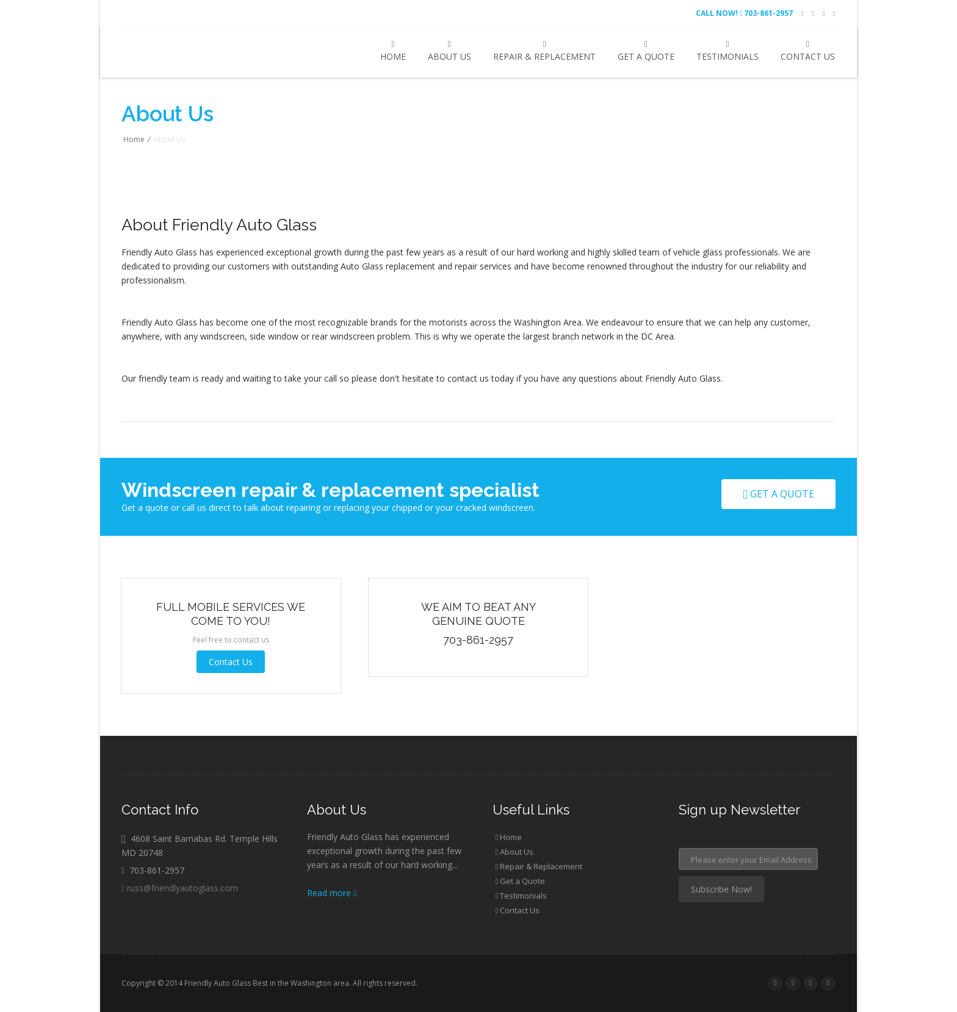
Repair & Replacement (544, 51)
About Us (449, 51)
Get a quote (778, 494)
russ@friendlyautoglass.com (179, 888)
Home (393, 51)
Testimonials (727, 51)
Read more (331, 893)
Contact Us (808, 51)
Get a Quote (646, 51)
